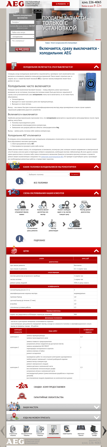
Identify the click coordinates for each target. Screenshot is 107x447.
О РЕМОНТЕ (61, 4)
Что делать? (75, 174)
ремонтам (52, 157)
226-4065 (91, 443)
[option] (13, 431)
